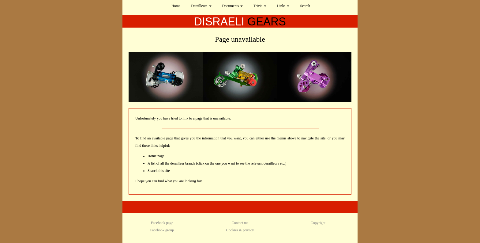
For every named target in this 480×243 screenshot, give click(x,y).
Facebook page (162, 223)
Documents (232, 6)
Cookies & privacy (240, 230)
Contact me (240, 223)
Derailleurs (201, 6)
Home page (156, 156)
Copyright (317, 223)
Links (283, 6)
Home (175, 6)
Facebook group (162, 230)
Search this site (159, 171)
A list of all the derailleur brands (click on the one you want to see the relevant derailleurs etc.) (217, 163)
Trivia (259, 6)
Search (305, 6)
